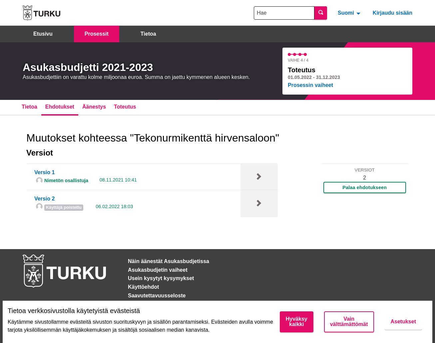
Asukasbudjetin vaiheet (158, 270)
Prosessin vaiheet (310, 85)
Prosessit (97, 34)
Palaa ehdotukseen (364, 187)
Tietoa (148, 34)
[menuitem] (350, 12)
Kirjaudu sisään (392, 13)
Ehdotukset (59, 107)
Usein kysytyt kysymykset (161, 278)
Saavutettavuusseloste (157, 295)
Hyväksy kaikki (296, 321)
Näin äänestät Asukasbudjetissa (168, 261)
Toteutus (125, 107)
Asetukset (403, 321)
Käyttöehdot (143, 287)
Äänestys (94, 107)
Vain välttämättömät (349, 321)
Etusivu (43, 34)
